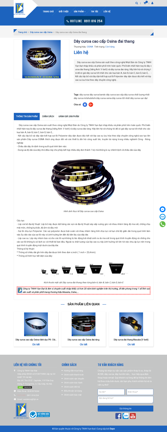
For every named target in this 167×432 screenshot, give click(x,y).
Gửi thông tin (125, 408)
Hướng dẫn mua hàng (73, 371)
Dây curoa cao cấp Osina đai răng (83, 340)
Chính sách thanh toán (74, 375)
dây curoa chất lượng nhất (136, 94)
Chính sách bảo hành (73, 383)
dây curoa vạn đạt (139, 98)
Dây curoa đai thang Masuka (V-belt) (131, 340)
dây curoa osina (104, 98)
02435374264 (33, 391)
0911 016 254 (33, 395)
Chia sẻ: (77, 104)
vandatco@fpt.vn (30, 399)
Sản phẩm (80, 11)
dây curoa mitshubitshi (85, 98)
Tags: (77, 94)
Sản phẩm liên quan (83, 304)
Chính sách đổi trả (72, 387)
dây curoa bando (98, 94)
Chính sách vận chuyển (74, 379)
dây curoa (84, 94)
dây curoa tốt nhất (121, 98)
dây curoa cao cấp (115, 94)
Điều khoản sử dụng (73, 391)
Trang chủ (48, 11)
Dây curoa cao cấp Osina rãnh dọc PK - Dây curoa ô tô (36, 340)
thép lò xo (138, 371)
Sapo (112, 429)
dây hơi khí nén (122, 374)
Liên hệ (107, 11)
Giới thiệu (64, 11)
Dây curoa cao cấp (28, 125)
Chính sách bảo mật (73, 395)
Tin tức (94, 11)
